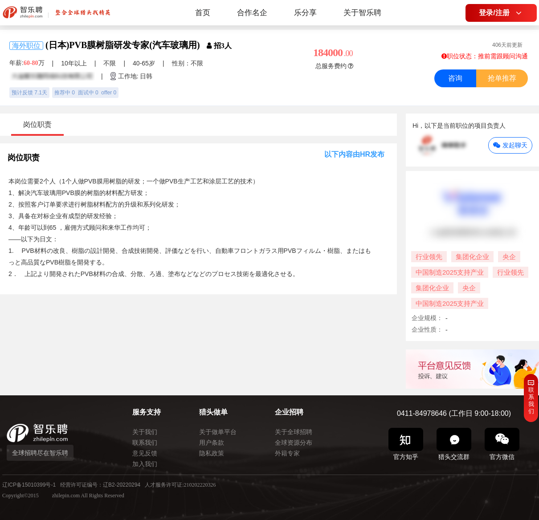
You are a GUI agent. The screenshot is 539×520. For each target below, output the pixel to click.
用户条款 (211, 442)
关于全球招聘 (293, 431)
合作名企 (252, 12)
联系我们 (144, 442)
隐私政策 (211, 453)
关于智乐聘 (362, 12)
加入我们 (144, 463)
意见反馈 (144, 453)
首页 (202, 12)
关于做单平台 (218, 431)
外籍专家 (287, 453)
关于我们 (144, 431)
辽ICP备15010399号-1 (29, 485)
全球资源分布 (293, 442)
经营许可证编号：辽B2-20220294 (100, 485)
